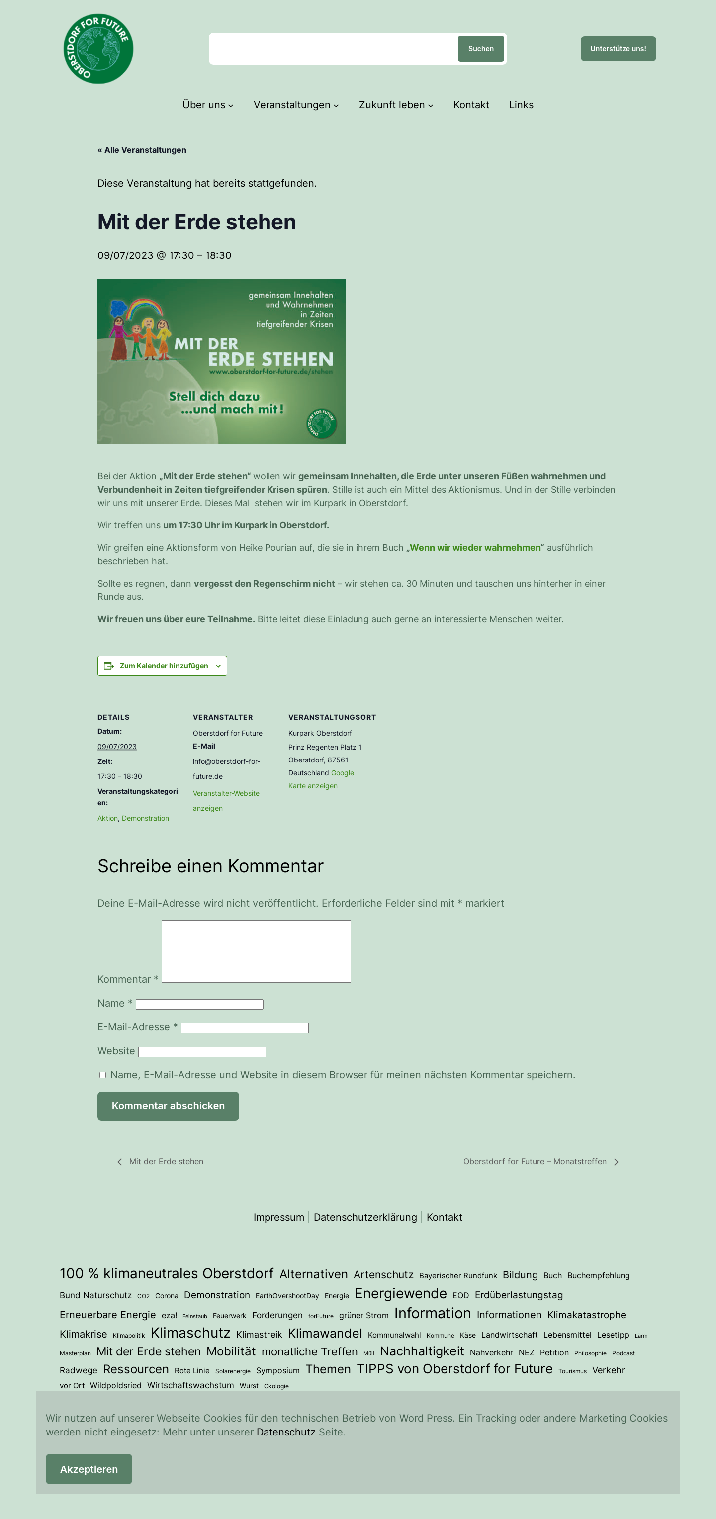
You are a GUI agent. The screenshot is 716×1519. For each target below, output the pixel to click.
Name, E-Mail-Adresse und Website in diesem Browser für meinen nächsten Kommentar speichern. (343, 1087)
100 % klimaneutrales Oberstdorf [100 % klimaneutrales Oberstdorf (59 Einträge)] (167, 1285)
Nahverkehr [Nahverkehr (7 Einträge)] (491, 1364)
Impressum (279, 1229)
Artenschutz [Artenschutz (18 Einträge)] (384, 1286)
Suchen (481, 48)
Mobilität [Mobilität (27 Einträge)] (231, 1363)
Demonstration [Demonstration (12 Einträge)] (217, 1307)
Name (115, 1015)
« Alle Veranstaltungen (141, 150)
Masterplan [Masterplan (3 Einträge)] (75, 1365)
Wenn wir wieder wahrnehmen (475, 547)
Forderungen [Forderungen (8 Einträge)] (277, 1327)
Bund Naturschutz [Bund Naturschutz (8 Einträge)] (96, 1307)
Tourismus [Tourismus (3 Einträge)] (572, 1383)
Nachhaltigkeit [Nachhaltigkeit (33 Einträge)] (422, 1362)
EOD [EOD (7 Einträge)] (460, 1307)
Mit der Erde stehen (165, 1173)
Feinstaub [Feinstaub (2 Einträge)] (194, 1328)
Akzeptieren (89, 1469)
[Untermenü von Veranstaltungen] (336, 105)
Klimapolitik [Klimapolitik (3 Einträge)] (129, 1347)
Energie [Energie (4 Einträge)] (337, 1308)
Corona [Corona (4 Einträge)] (167, 1308)
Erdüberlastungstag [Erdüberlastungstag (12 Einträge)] (519, 1307)
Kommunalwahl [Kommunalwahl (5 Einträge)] (394, 1347)
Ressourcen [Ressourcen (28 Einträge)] (136, 1381)
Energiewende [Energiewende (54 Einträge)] (401, 1305)
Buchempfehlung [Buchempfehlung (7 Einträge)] (598, 1287)
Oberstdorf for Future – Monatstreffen (536, 1173)
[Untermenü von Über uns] (231, 105)
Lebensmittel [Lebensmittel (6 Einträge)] (567, 1346)
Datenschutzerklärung (365, 1229)
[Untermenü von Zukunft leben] (431, 105)
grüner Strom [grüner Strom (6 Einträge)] (364, 1327)
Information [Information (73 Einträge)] (432, 1325)
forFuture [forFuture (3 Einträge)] (321, 1328)
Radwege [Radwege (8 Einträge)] (78, 1382)
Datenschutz (286, 1432)
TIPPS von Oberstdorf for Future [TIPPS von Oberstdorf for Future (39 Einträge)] (455, 1380)
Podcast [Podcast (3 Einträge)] (623, 1365)
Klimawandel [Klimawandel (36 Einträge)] (325, 1344)
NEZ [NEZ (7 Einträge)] (527, 1364)
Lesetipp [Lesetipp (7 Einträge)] (613, 1346)
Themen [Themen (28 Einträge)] (328, 1381)
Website (116, 1063)
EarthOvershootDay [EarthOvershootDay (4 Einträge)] (287, 1308)
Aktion (107, 818)
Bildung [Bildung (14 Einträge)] (520, 1287)
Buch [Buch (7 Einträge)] (552, 1287)
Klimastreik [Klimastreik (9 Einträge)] (259, 1346)
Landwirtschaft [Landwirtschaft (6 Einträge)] (509, 1346)
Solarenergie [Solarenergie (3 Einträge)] (233, 1383)
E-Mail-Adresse (137, 1039)
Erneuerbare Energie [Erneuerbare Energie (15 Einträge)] (108, 1326)
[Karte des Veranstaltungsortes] (436, 760)
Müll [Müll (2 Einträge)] (368, 1365)
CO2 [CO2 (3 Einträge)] (143, 1308)
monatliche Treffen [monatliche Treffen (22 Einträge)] (310, 1363)
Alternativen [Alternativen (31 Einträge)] (313, 1285)
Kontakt (444, 1229)
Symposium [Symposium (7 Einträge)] (278, 1382)
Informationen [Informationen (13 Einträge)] (509, 1327)
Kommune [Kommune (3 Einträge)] (440, 1347)
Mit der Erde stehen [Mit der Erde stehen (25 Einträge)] (148, 1363)
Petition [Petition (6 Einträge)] (554, 1364)
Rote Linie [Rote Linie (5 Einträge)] (192, 1382)
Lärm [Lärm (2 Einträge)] (641, 1348)
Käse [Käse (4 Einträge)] (468, 1347)
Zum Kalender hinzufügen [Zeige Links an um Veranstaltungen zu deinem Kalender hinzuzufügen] (164, 665)
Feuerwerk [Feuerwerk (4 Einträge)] (230, 1328)
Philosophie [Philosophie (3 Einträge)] (590, 1365)
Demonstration (145, 818)
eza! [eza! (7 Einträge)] (169, 1327)
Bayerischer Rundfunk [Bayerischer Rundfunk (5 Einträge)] (458, 1287)
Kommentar (128, 991)
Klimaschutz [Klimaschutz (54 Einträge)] (191, 1344)
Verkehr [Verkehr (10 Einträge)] (608, 1381)
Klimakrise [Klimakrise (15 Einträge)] (83, 1346)
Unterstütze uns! (618, 48)
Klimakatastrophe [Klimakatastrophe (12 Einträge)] (586, 1327)
